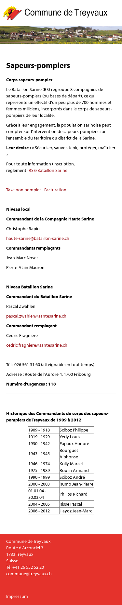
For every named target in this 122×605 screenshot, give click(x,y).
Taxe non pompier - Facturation (36, 190)
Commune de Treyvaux (55, 13)
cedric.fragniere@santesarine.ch (36, 345)
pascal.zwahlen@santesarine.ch (36, 316)
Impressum (17, 596)
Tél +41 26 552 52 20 (25, 567)
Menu (116, 13)
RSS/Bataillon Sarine (48, 170)
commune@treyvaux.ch (29, 574)
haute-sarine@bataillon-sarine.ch (37, 238)
